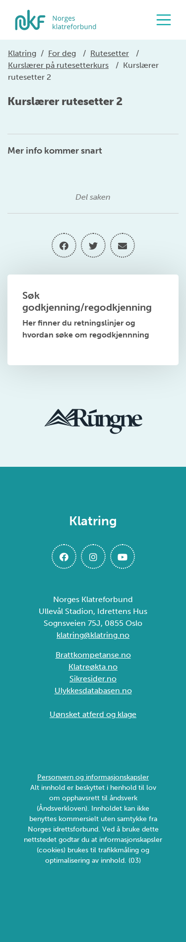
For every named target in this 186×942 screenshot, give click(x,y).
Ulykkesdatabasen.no (93, 690)
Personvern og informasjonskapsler (93, 777)
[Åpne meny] (166, 20)
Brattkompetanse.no (93, 655)
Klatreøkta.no (93, 666)
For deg (62, 53)
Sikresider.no (93, 678)
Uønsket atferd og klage (93, 714)
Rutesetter (109, 53)
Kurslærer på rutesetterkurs (58, 65)
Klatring (22, 53)
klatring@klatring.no (93, 635)
